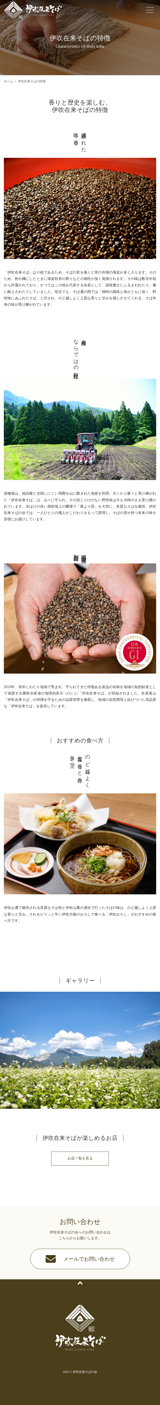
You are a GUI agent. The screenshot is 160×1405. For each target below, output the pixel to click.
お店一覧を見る (80, 1158)
